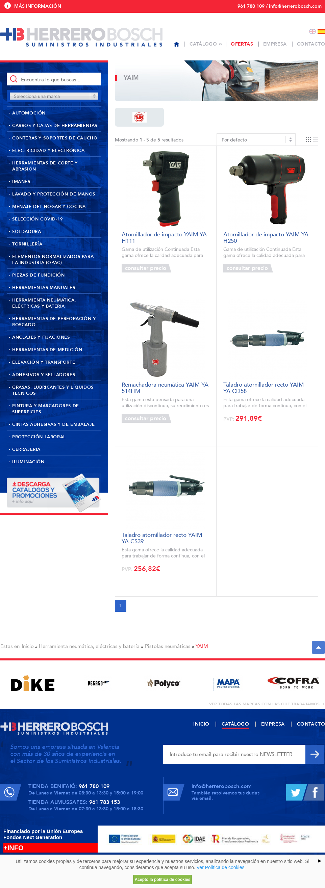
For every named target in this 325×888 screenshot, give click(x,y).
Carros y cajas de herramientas (54, 126)
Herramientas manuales (43, 288)
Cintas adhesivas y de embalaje (53, 424)
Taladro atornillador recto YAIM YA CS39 (162, 538)
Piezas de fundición (38, 275)
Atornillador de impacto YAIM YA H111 (164, 237)
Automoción (29, 113)
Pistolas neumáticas (168, 646)
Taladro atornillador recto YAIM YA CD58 (263, 387)
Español (321, 31)
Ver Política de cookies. (221, 867)
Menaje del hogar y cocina (49, 207)
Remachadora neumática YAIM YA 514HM (165, 387)
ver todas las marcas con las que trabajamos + (267, 704)
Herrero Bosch (81, 37)
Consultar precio (146, 268)
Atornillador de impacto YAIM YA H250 (265, 237)
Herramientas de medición (47, 350)
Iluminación (28, 462)
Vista (312, 139)
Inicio (28, 646)
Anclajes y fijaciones (41, 337)
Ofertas (242, 44)
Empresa (275, 44)
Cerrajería (26, 449)
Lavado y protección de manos (53, 194)
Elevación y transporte (43, 362)
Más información (37, 6)
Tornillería (27, 244)
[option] (32, 683)
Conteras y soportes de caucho (54, 138)
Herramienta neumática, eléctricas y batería (44, 303)
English (312, 31)
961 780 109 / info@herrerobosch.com (280, 6)
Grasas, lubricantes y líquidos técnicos (53, 390)
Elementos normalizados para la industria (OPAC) (53, 260)
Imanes (21, 182)
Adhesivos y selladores (43, 375)
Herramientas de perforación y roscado (54, 322)
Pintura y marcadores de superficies (45, 409)
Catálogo (203, 44)
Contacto (311, 44)
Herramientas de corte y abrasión (45, 166)
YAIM (202, 646)
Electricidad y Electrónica (48, 151)
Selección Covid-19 (37, 219)
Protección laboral (39, 437)
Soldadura (26, 232)
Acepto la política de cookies (163, 879)
